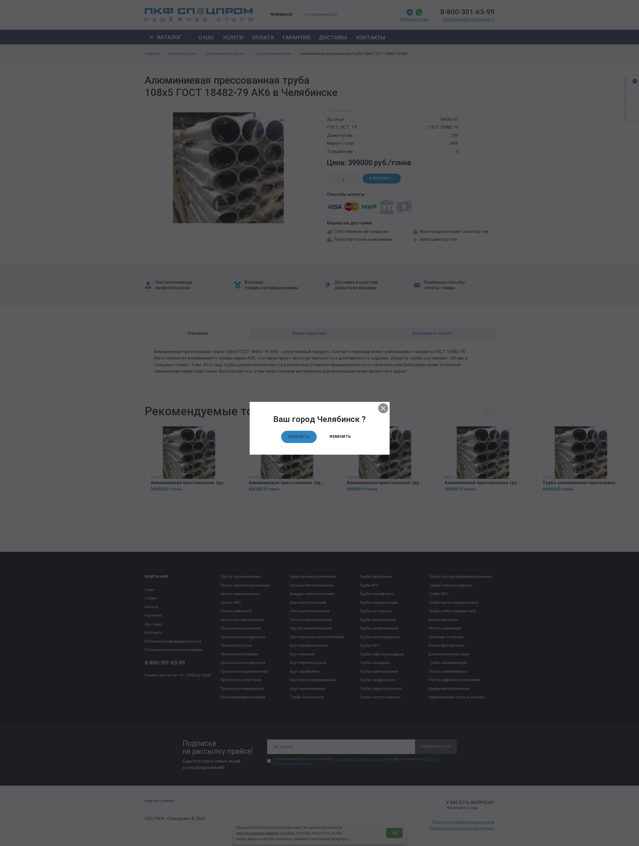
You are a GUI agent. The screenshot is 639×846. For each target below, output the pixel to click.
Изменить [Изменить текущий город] (340, 437)
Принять (299, 436)
